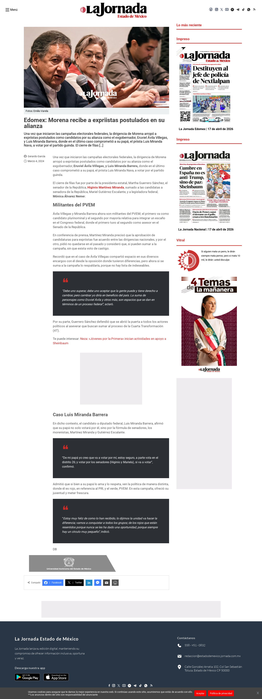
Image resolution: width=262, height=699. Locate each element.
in (89, 583)
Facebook (53, 582)
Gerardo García (36, 156)
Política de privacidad (221, 693)
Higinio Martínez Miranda (105, 187)
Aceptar (200, 693)
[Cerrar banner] (258, 693)
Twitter (74, 583)
